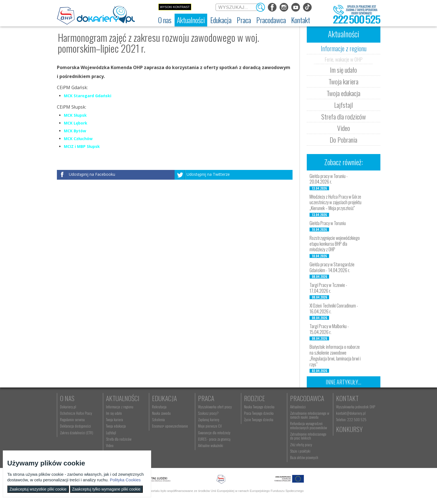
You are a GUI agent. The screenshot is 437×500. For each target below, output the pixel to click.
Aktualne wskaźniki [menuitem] (210, 445)
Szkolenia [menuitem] (158, 419)
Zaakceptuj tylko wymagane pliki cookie (106, 489)
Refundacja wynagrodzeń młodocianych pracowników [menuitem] (308, 425)
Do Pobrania (343, 140)
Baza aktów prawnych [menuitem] (304, 457)
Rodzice (254, 398)
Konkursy (349, 429)
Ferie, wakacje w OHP (344, 59)
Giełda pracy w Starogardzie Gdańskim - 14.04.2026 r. (332, 267)
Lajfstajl (343, 105)
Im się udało (343, 70)
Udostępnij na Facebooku (92, 174)
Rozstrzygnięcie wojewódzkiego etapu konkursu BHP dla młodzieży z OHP (335, 244)
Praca (206, 398)
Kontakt (347, 398)
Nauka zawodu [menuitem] (161, 413)
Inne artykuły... (343, 382)
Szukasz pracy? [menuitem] (208, 413)
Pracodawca (307, 398)
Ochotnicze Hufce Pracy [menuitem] (76, 413)
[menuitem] (165, 20)
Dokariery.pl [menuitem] (68, 406)
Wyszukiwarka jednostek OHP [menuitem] (355, 406)
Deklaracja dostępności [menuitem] (75, 426)
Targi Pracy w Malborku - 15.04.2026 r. (329, 329)
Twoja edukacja (343, 93)
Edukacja (164, 398)
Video (343, 128)
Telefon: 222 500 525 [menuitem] (351, 419)
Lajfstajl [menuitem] (111, 432)
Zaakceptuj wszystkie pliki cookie (38, 489)
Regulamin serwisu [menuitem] (72, 419)
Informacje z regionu (343, 48)
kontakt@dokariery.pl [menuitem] (351, 413)
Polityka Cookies (125, 479)
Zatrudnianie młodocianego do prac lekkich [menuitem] (308, 436)
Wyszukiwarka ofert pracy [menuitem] (215, 406)
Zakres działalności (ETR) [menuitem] (76, 432)
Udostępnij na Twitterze (208, 174)
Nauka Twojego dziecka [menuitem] (259, 406)
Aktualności (122, 398)
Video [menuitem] (110, 445)
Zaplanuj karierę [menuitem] (208, 419)
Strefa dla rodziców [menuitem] (118, 439)
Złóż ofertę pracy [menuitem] (301, 444)
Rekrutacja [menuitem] (159, 406)
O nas (67, 398)
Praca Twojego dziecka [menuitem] (259, 413)
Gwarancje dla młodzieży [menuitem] (214, 432)
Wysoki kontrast (175, 7)
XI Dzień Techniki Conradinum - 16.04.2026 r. (334, 308)
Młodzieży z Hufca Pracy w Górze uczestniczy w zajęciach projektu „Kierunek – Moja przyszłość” (335, 202)
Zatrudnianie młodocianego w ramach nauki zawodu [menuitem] (309, 415)
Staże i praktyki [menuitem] (300, 451)
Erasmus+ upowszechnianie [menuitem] (170, 426)
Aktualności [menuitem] (298, 406)
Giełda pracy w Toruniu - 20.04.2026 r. (329, 179)
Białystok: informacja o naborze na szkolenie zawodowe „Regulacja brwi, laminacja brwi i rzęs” (335, 355)
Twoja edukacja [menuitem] (116, 426)
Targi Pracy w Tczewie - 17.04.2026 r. (328, 288)
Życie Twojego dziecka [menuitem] (258, 419)
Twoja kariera (343, 81)
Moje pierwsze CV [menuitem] (210, 426)
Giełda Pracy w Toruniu (328, 223)
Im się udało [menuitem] (114, 413)
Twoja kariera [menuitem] (114, 419)
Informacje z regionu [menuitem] (119, 406)
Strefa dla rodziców (343, 116)
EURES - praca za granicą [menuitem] (214, 439)
